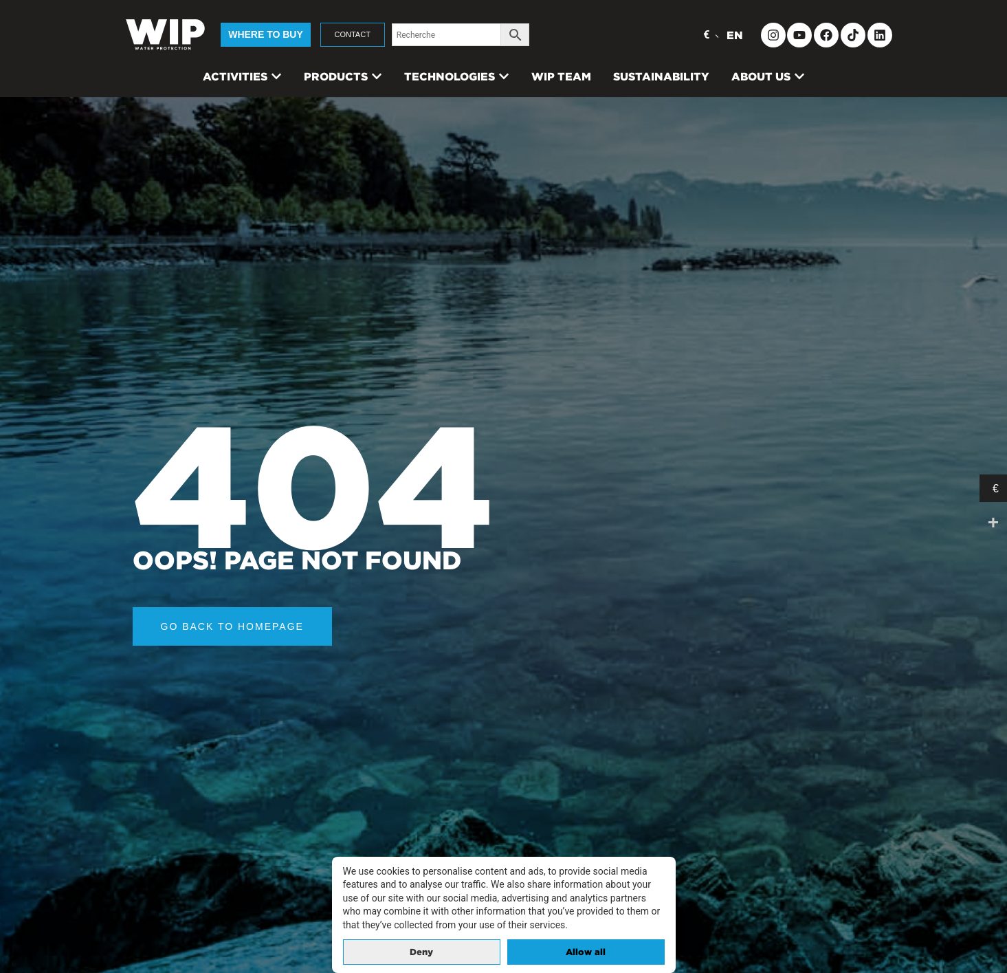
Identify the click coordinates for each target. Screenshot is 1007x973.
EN (735, 35)
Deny (421, 952)
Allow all (586, 952)
